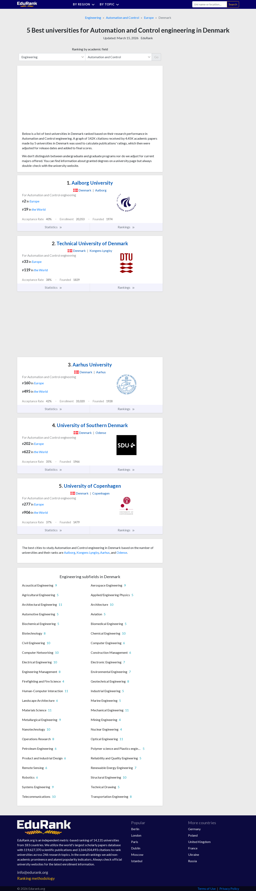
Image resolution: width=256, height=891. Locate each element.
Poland (193, 835)
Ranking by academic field (90, 49)
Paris (134, 842)
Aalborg (69, 552)
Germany (194, 829)
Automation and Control (122, 17)
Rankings (126, 227)
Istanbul (136, 861)
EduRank (147, 38)
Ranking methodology (36, 878)
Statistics (53, 227)
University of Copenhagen (90, 486)
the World (39, 209)
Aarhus (105, 552)
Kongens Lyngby (88, 552)
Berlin (135, 829)
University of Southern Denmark (90, 425)
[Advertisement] (52, 100)
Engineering (93, 17)
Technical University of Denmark (90, 243)
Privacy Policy (229, 888)
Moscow (137, 854)
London (136, 835)
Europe (149, 17)
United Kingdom (199, 842)
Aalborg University (90, 183)
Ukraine (193, 854)
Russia (192, 861)
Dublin (135, 848)
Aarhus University (90, 364)
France (192, 848)
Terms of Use (206, 888)
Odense (122, 552)
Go (156, 57)
